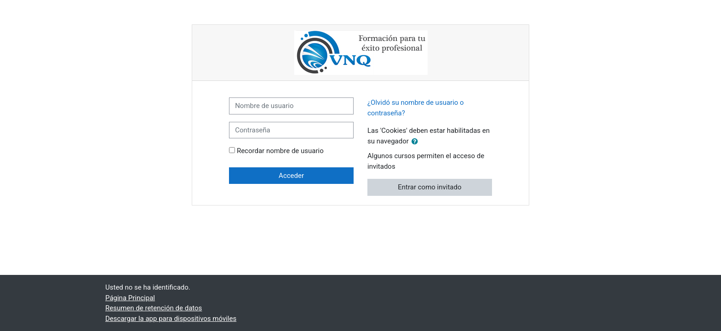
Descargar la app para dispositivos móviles (170, 318)
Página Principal (130, 298)
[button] (417, 142)
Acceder (291, 175)
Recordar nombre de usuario (280, 151)
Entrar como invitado (429, 187)
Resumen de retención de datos (153, 308)
